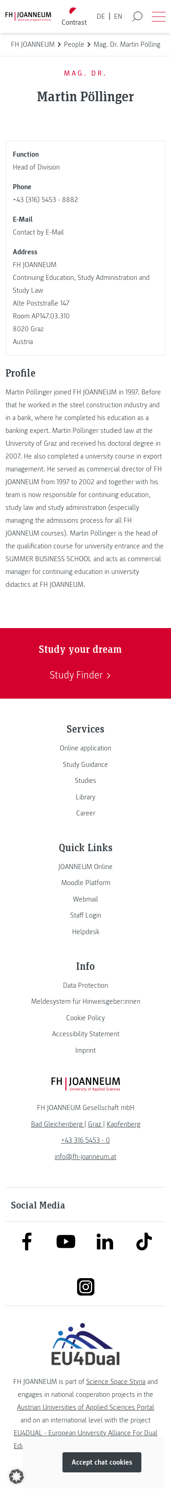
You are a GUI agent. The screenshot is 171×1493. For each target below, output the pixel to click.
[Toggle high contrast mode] (74, 17)
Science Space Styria (115, 1381)
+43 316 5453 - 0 (85, 1140)
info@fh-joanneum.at (85, 1156)
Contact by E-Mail (38, 232)
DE (101, 16)
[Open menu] (159, 16)
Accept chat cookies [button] (102, 1462)
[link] (85, 748)
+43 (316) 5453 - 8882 (45, 199)
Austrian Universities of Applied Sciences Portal (85, 1407)
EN (118, 16)
